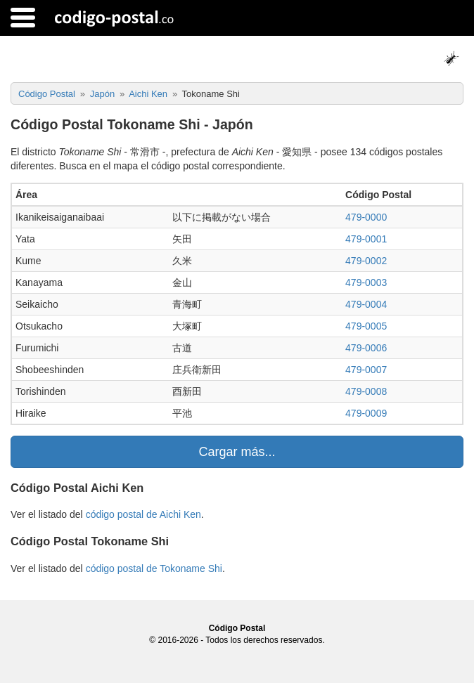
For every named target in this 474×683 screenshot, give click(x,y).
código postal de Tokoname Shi (154, 568)
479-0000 (366, 217)
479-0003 (366, 282)
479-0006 (366, 347)
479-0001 (366, 239)
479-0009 (366, 413)
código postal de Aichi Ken (143, 514)
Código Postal (237, 628)
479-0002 (366, 260)
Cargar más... (236, 452)
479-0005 (366, 326)
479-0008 (366, 391)
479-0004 (366, 304)
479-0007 (366, 369)
